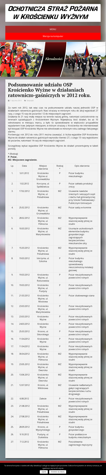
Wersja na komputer (53, 36)
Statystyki (30, 100)
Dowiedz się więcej (57, 472)
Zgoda (44, 472)
